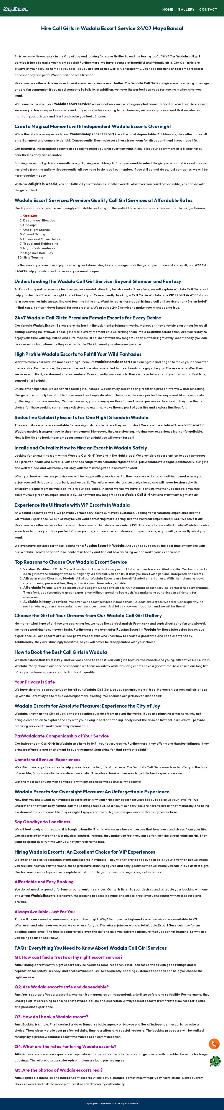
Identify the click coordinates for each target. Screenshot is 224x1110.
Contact (208, 9)
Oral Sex (30, 216)
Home (168, 9)
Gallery (186, 9)
